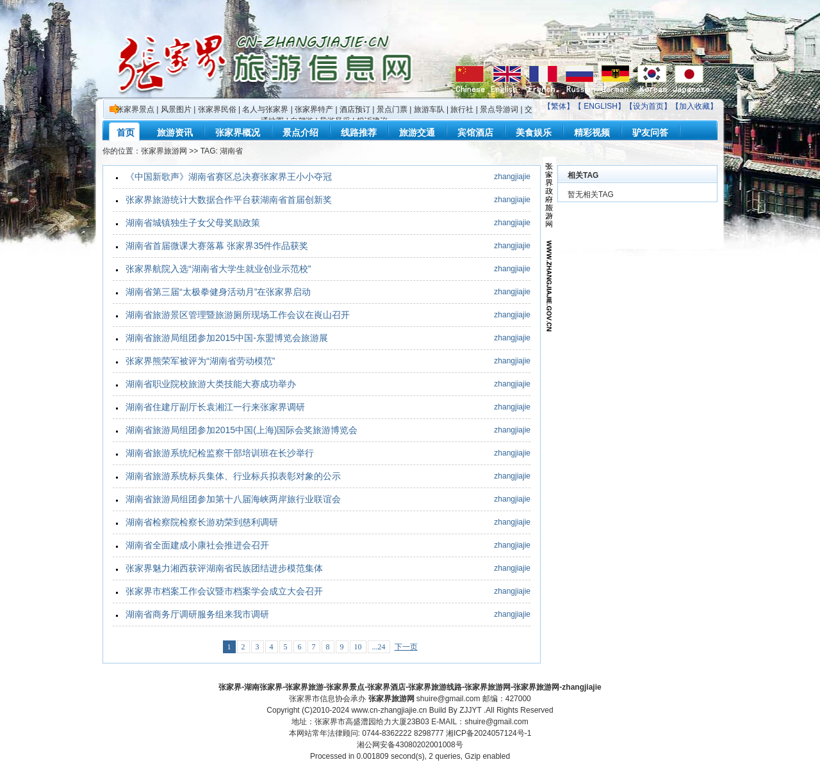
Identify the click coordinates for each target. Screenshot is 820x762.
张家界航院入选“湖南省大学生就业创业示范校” (218, 269)
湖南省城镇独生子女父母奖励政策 (193, 223)
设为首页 (648, 106)
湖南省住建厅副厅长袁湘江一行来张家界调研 (215, 407)
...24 (379, 646)
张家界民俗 (217, 109)
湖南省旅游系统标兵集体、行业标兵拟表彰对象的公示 (233, 476)
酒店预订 (355, 109)
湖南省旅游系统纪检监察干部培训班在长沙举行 (220, 453)
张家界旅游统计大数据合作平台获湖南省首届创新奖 (229, 199)
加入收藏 (694, 106)
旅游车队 (429, 109)
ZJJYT (470, 710)
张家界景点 (135, 109)
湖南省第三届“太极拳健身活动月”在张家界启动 (218, 292)
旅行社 (461, 109)
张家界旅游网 (164, 151)
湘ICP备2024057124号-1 (488, 733)
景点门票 (392, 109)
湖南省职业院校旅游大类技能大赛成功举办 (211, 384)
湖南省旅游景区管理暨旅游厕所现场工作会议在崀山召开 (238, 315)
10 (358, 646)
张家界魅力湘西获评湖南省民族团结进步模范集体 (224, 568)
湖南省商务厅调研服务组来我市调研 (197, 614)
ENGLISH (601, 106)
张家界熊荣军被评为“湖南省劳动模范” (200, 361)
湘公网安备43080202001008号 (410, 744)
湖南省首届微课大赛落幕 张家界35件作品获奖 (217, 246)
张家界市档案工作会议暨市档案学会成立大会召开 (224, 591)
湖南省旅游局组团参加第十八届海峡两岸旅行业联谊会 (233, 499)
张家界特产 (314, 109)
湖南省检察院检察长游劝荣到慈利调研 (202, 522)
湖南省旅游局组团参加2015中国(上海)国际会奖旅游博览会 (241, 430)
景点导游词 (499, 109)
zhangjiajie (512, 176)
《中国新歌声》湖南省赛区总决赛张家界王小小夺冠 (229, 176)
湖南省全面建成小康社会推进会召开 (197, 545)
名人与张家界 (265, 109)
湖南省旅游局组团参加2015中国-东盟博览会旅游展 (227, 338)
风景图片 (176, 109)
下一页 (406, 646)
